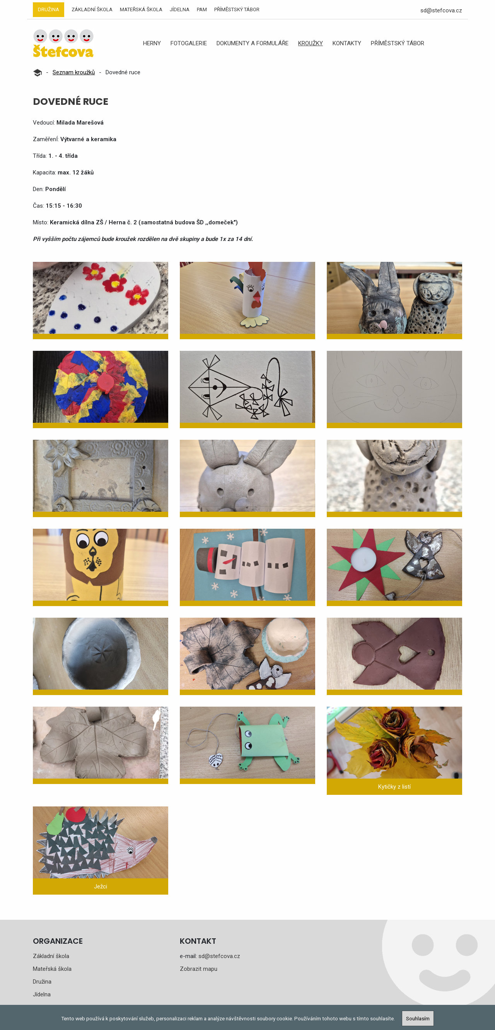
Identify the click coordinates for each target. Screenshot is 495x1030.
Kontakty (347, 43)
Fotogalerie (189, 43)
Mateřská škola (141, 9)
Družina (48, 9)
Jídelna (179, 9)
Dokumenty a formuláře (252, 43)
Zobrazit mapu (198, 968)
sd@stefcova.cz (441, 10)
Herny (152, 43)
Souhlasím (418, 1018)
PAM (202, 9)
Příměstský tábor (236, 9)
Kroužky (310, 43)
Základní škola (92, 9)
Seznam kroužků (74, 72)
